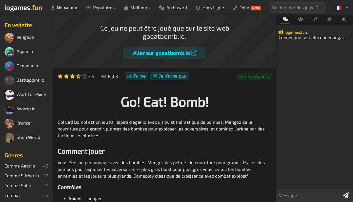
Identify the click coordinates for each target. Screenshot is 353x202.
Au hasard (173, 7)
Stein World (22, 138)
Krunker (18, 123)
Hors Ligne (210, 7)
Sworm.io (20, 109)
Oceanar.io (21, 66)
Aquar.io (18, 52)
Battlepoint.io (24, 81)
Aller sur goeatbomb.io (165, 52)
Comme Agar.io (254, 76)
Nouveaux (64, 7)
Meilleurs (137, 7)
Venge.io (19, 38)
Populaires (100, 7)
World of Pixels (25, 95)
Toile (247, 7)
